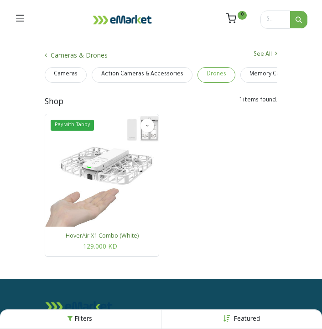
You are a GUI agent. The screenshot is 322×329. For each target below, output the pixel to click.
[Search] (299, 20)
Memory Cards (268, 74)
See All (265, 54)
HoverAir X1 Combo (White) (102, 235)
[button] (247, 318)
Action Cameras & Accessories (142, 74)
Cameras (66, 74)
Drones (216, 74)
